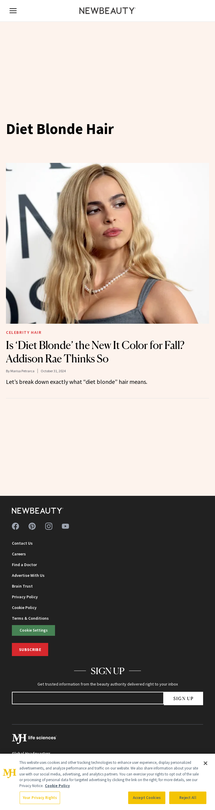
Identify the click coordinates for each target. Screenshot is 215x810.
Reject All (187, 797)
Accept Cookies (147, 797)
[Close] (205, 763)
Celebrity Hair (23, 332)
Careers (19, 554)
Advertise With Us (28, 575)
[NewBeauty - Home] (107, 10)
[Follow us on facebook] (15, 526)
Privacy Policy (25, 596)
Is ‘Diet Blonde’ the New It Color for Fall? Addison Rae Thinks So (95, 352)
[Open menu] (13, 11)
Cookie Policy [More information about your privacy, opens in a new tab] (57, 785)
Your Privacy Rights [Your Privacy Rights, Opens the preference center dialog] (40, 797)
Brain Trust (22, 586)
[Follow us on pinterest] (32, 526)
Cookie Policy (24, 607)
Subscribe (30, 649)
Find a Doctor (24, 564)
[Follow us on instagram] (48, 526)
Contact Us (22, 543)
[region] (107, 782)
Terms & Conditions (30, 618)
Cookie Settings (34, 630)
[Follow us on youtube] (65, 526)
